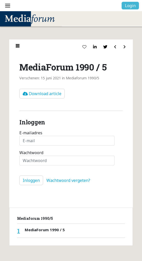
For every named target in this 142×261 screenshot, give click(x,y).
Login (130, 5)
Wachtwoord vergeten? (68, 180)
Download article (42, 93)
